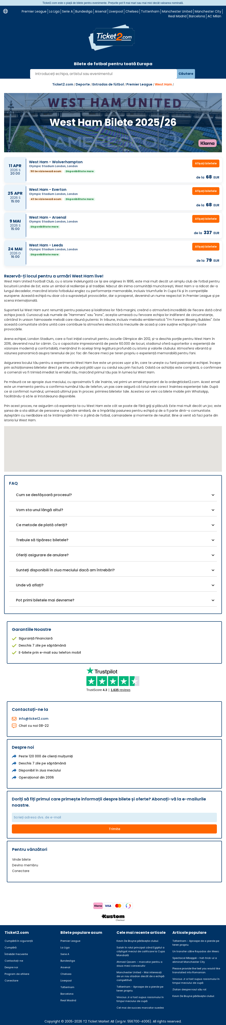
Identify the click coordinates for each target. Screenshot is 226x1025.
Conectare (20, 871)
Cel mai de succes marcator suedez (140, 1007)
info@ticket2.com (33, 718)
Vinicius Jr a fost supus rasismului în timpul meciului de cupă (140, 999)
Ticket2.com (62, 84)
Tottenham (150, 11)
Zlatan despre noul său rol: (189, 989)
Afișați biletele (206, 163)
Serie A (67, 11)
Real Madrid (177, 16)
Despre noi (11, 967)
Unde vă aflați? (30, 585)
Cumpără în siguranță (19, 941)
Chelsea (131, 11)
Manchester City (208, 11)
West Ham (163, 84)
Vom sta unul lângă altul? (39, 509)
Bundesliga (83, 11)
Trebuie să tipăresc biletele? (42, 540)
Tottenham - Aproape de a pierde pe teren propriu (140, 988)
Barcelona (197, 16)
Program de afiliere (17, 974)
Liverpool (116, 11)
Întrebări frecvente (16, 954)
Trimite (114, 829)
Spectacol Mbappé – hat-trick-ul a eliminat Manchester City (194, 960)
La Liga (54, 11)
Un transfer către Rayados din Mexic (195, 951)
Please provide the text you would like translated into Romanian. (196, 970)
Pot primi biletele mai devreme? (45, 600)
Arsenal (101, 11)
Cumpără (10, 947)
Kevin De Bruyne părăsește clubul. (138, 941)
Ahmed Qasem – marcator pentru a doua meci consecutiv (139, 964)
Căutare (186, 73)
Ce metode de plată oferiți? (41, 525)
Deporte (83, 84)
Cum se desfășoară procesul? (44, 494)
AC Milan (214, 16)
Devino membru (25, 865)
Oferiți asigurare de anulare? (42, 555)
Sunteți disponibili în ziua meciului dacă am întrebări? (65, 570)
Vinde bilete (21, 859)
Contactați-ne (14, 961)
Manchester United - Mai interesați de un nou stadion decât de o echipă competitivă (140, 976)
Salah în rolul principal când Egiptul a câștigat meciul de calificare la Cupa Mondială (141, 951)
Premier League (34, 11)
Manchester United (177, 11)
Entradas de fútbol (108, 84)
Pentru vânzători (29, 849)
